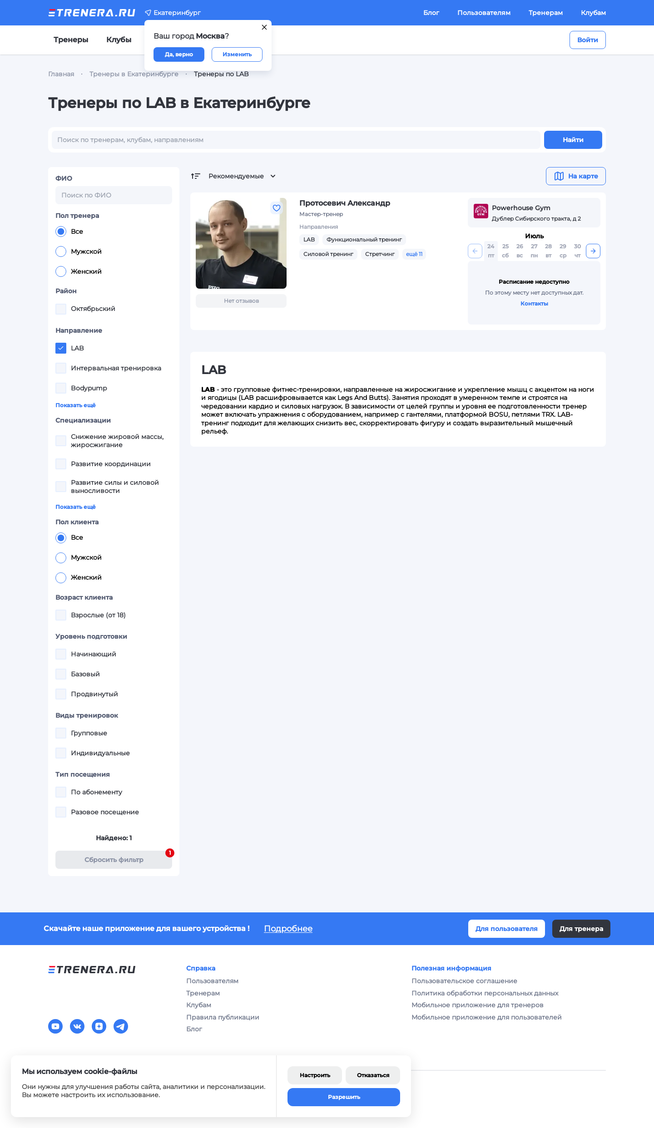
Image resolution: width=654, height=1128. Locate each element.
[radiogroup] (113, 251)
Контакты (534, 303)
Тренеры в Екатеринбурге (133, 74)
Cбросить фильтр (128, 857)
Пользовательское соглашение (464, 981)
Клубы (118, 39)
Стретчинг (380, 254)
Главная (61, 74)
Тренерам (546, 12)
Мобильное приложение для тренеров (477, 1005)
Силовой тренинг (328, 254)
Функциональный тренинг (364, 239)
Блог (431, 12)
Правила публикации (222, 1017)
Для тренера (581, 929)
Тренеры (71, 39)
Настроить (315, 1075)
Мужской (78, 251)
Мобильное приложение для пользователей (486, 1017)
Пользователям (483, 12)
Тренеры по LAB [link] (221, 74)
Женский (78, 271)
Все (69, 231)
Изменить (237, 54)
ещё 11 (414, 254)
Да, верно (179, 54)
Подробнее (288, 929)
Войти (587, 40)
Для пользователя (507, 929)
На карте (576, 176)
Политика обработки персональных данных (484, 993)
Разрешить (344, 1097)
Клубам (593, 12)
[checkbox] (60, 309)
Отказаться (373, 1075)
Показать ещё (75, 405)
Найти (573, 140)
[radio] (60, 231)
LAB (309, 239)
